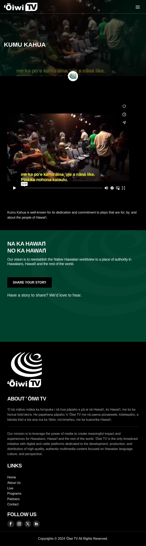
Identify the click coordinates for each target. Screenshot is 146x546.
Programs (14, 493)
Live (10, 488)
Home (11, 477)
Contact (12, 504)
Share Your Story (29, 282)
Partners (13, 499)
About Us (14, 482)
